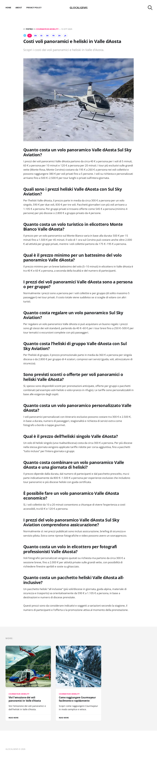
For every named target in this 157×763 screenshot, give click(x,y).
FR (57, 35)
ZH (63, 35)
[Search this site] (150, 8)
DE (50, 35)
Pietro (29, 29)
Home (8, 7)
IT (30, 35)
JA (70, 35)
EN (36, 35)
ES (43, 35)
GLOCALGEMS (78, 7)
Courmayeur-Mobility (47, 29)
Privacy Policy (34, 7)
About (18, 7)
